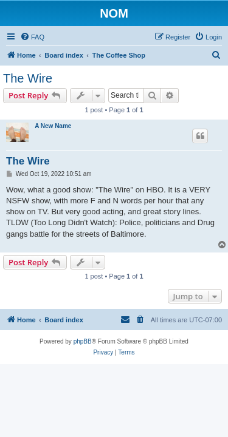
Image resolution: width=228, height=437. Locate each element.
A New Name (53, 126)
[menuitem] (32, 37)
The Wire (27, 78)
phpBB (83, 341)
